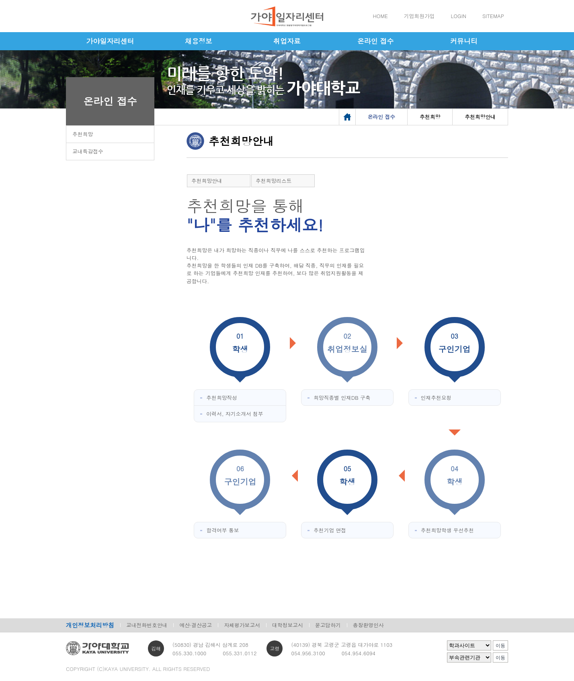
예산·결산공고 (195, 625)
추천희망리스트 (274, 180)
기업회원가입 (419, 16)
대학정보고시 (287, 625)
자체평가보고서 (242, 625)
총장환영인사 (368, 625)
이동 (500, 645)
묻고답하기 (328, 625)
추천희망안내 (206, 180)
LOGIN (458, 16)
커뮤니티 (464, 41)
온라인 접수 (375, 41)
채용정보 (198, 41)
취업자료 (287, 41)
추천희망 (82, 134)
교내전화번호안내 (146, 625)
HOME (380, 16)
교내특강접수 (87, 151)
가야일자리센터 (110, 41)
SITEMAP (493, 16)
